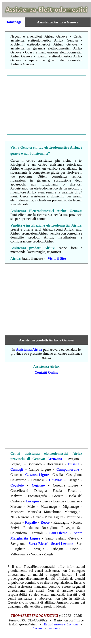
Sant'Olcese (58, 533)
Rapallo (31, 522)
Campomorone (68, 469)
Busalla (73, 464)
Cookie (38, 628)
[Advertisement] (46, 105)
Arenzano (54, 459)
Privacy (54, 628)
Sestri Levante (62, 543)
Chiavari (55, 480)
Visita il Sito (57, 258)
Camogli (16, 469)
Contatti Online (46, 372)
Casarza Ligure (37, 475)
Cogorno (38, 485)
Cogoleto (17, 485)
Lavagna (32, 501)
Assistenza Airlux (29, 349)
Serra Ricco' (38, 543)
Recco (45, 522)
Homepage (14, 22)
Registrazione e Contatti (61, 624)
